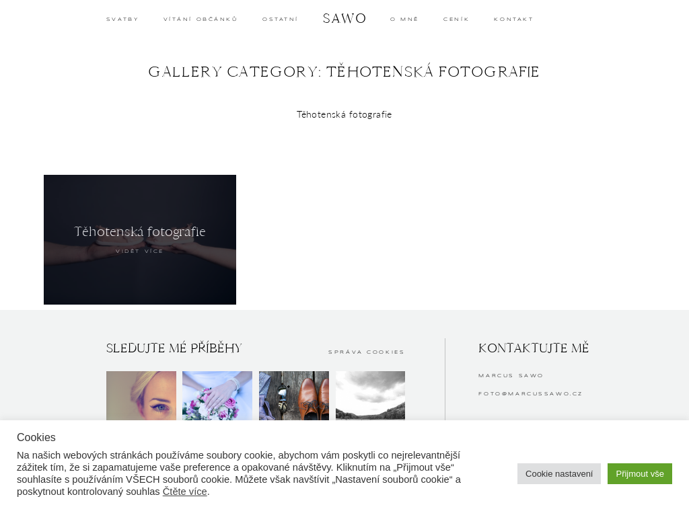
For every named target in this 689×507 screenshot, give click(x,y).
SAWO (345, 18)
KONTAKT (514, 19)
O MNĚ (404, 19)
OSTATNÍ (280, 19)
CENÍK (456, 19)
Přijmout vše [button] (640, 474)
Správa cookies (366, 352)
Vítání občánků (201, 19)
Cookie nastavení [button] (559, 474)
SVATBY (122, 19)
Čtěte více (185, 491)
